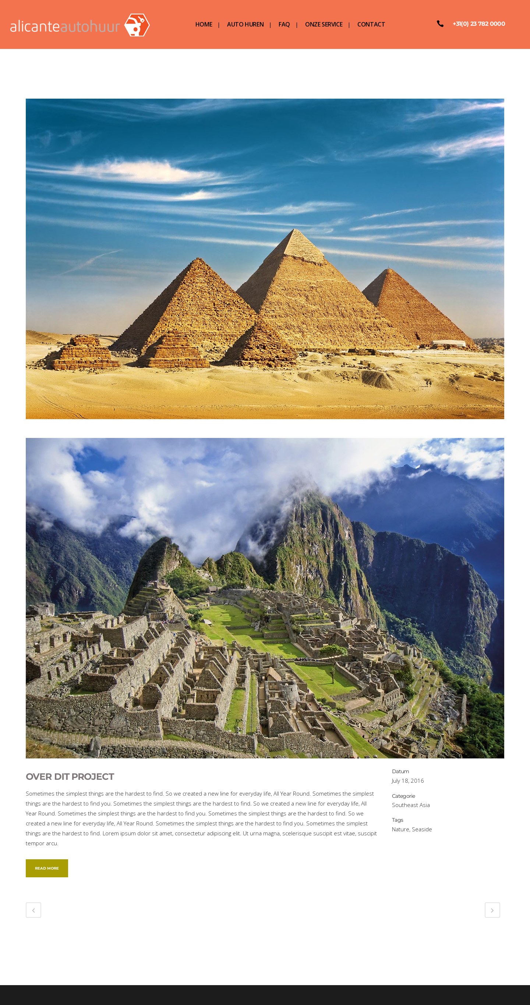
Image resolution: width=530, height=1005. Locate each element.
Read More (47, 868)
